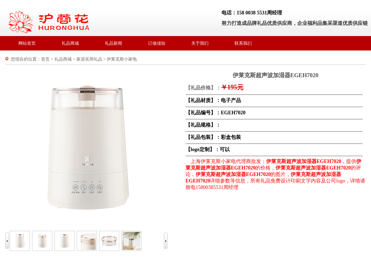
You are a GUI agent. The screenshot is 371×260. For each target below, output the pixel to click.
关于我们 (200, 43)
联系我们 (243, 43)
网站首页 (27, 43)
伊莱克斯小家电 (122, 59)
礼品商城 (70, 43)
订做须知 (156, 43)
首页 (45, 59)
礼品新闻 (113, 43)
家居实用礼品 (89, 59)
